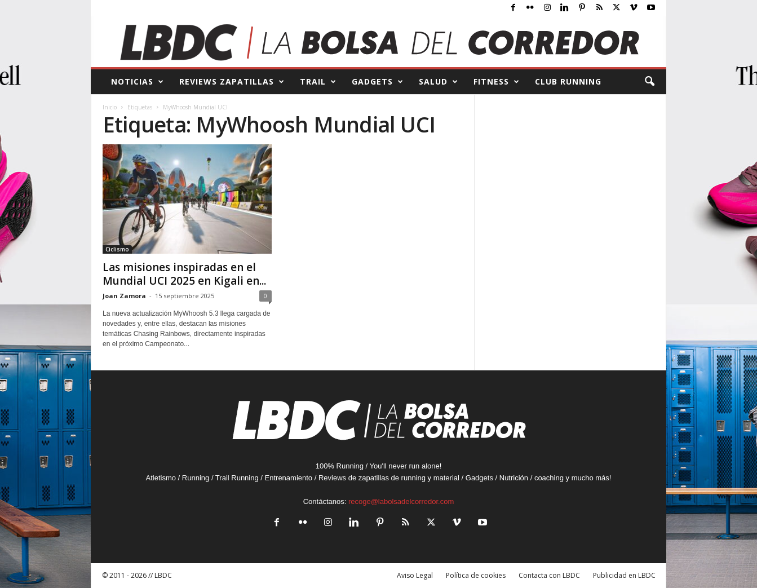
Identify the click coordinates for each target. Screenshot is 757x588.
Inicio (110, 107)
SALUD (438, 81)
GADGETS (378, 81)
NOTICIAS (137, 81)
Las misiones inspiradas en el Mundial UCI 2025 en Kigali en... (184, 274)
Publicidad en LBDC (624, 575)
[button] (649, 81)
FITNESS (496, 81)
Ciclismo (117, 249)
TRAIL (318, 81)
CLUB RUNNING (568, 81)
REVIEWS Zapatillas (232, 81)
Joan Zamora (124, 295)
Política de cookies (476, 575)
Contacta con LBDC (549, 575)
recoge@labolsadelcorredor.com (401, 501)
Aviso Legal (415, 575)
